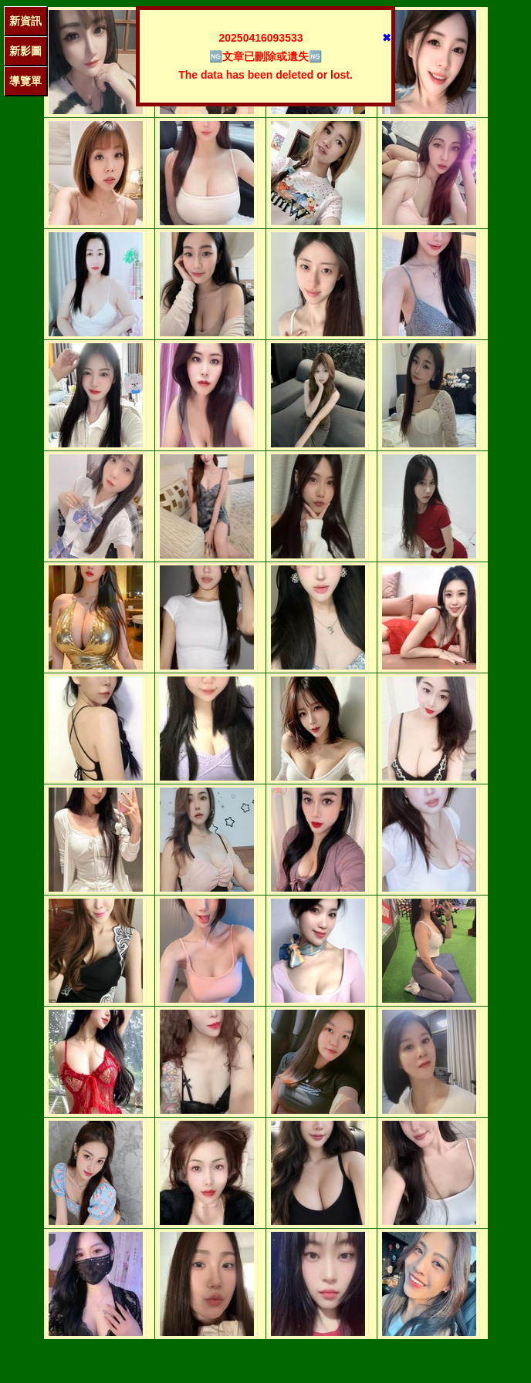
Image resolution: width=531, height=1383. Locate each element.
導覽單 (25, 81)
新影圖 (25, 51)
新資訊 (25, 21)
